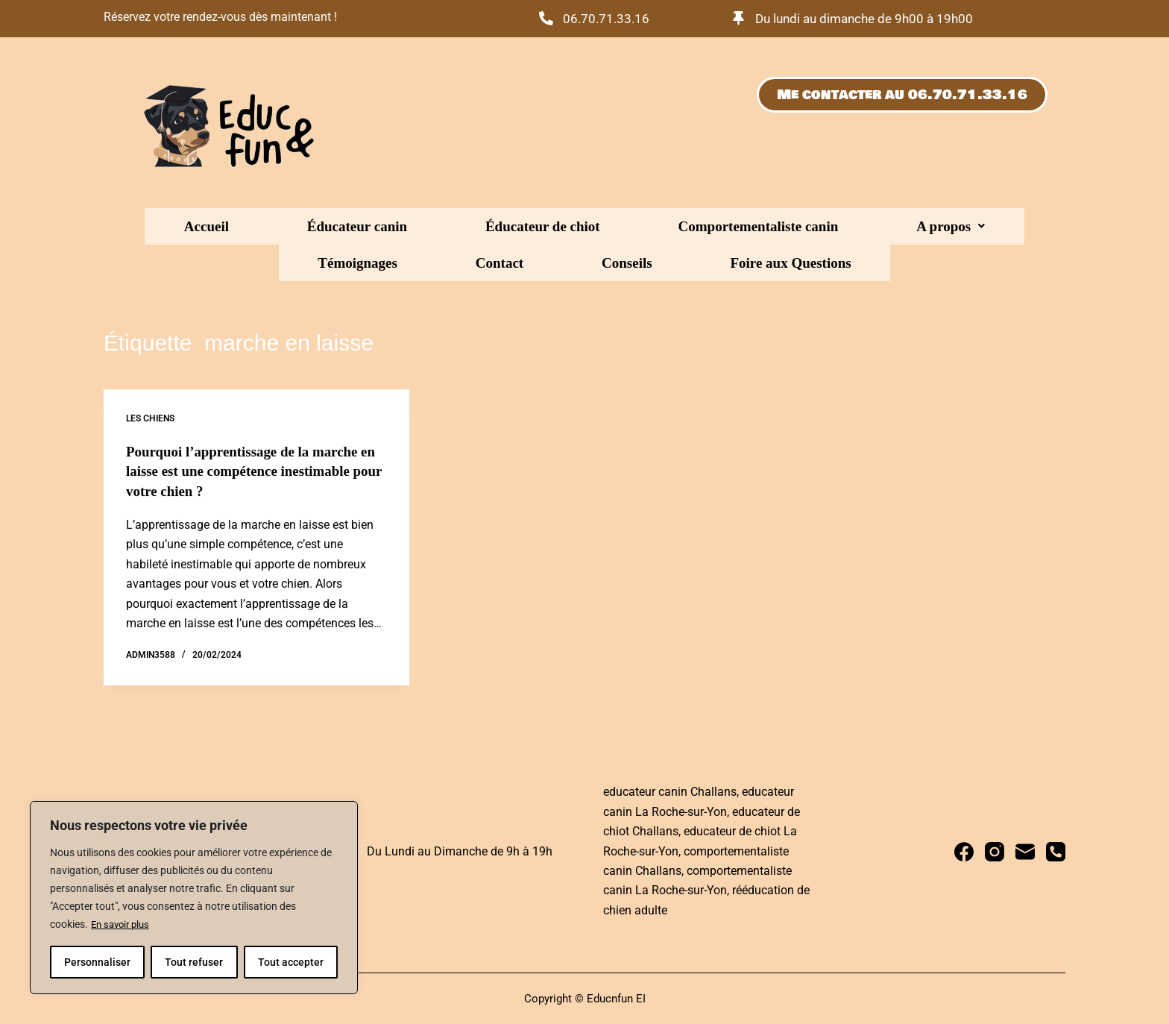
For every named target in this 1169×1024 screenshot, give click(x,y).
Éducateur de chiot (420, 226)
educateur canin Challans (670, 791)
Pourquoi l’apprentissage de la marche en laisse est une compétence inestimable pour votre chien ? (254, 470)
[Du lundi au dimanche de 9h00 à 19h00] (739, 18)
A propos (716, 226)
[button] (716, 226)
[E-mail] (1025, 850)
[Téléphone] (1055, 850)
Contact (899, 226)
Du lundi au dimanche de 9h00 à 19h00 (871, 18)
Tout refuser (194, 962)
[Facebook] (964, 850)
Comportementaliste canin (580, 226)
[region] (194, 898)
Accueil (195, 226)
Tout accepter (291, 962)
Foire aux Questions (584, 263)
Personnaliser (97, 962)
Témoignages (813, 226)
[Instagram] (994, 850)
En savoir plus (123, 925)
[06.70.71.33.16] (547, 18)
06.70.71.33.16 (609, 18)
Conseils (970, 226)
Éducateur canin (290, 226)
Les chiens (150, 418)
